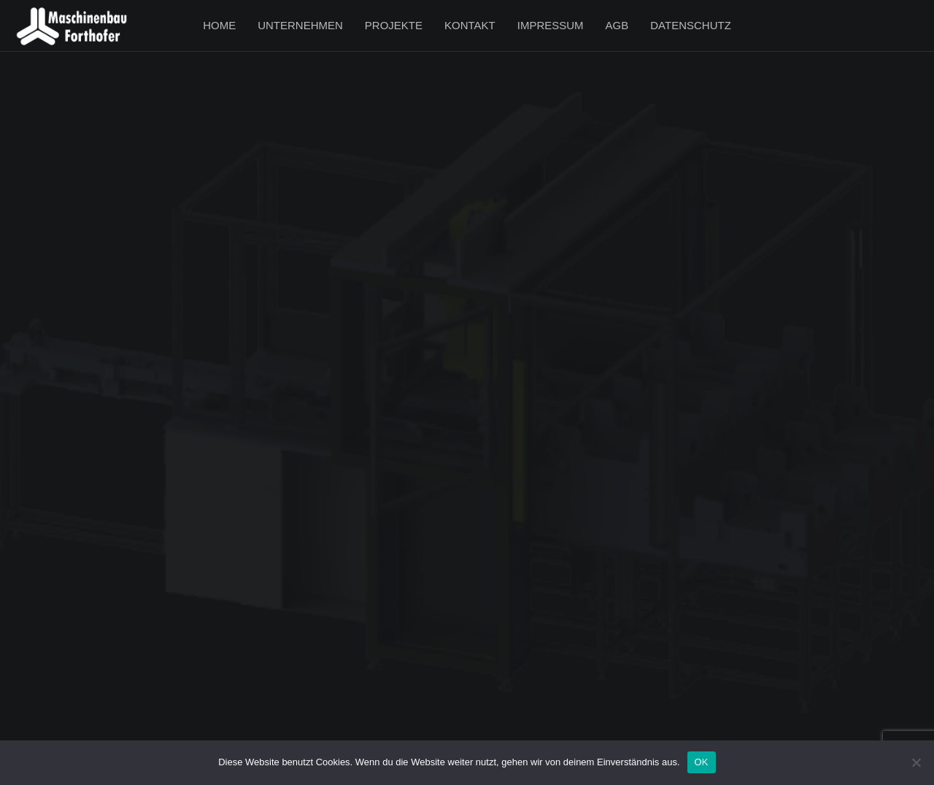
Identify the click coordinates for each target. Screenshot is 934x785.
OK (702, 762)
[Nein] (915, 762)
